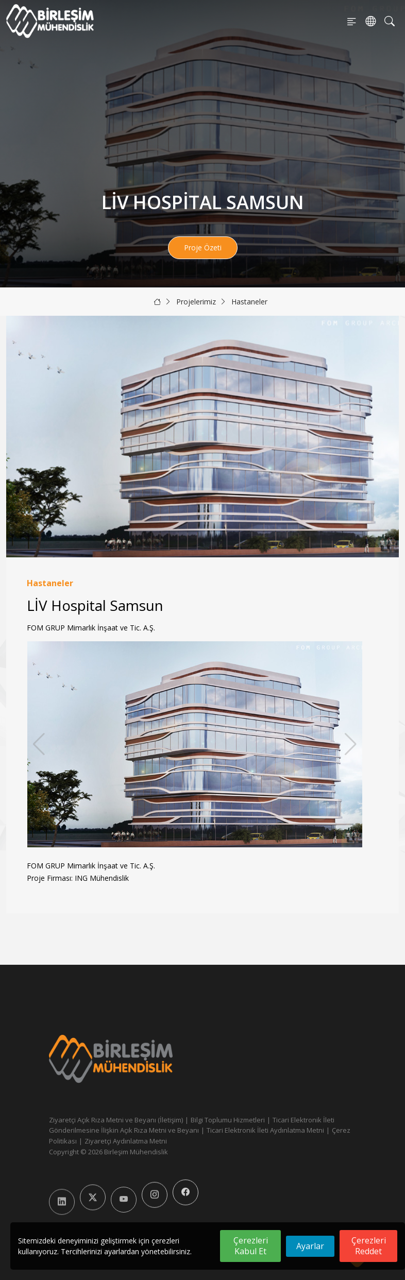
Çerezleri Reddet (368, 1246)
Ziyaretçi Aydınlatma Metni (126, 1141)
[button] (351, 744)
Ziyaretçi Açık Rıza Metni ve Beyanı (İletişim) (116, 1119)
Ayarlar (310, 1246)
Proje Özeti (203, 247)
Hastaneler (249, 301)
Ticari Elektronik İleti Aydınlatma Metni (265, 1130)
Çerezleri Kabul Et (250, 1246)
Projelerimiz (196, 301)
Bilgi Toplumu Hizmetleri (228, 1119)
